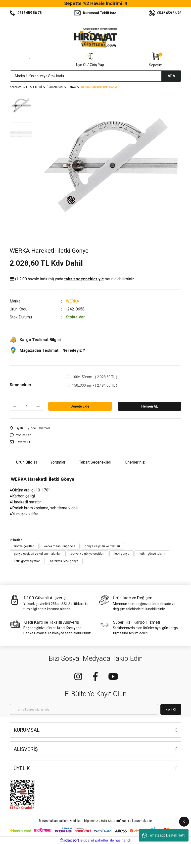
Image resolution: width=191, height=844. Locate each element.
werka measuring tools (59, 546)
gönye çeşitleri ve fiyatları (102, 546)
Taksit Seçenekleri (95, 462)
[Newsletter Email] (84, 709)
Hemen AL (149, 406)
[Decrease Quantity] (15, 406)
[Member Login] (90, 60)
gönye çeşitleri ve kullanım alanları (37, 553)
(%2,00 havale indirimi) (72, 279)
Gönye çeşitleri (24, 546)
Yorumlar (57, 462)
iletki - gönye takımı (152, 553)
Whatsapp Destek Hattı (163, 835)
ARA (171, 75)
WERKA (72, 301)
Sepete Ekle (80, 406)
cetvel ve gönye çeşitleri (87, 553)
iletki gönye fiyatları (27, 561)
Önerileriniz (135, 462)
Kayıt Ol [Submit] (171, 709)
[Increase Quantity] (38, 406)
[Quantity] (26, 406)
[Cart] (155, 60)
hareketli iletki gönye (64, 561)
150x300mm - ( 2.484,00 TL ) (94, 385)
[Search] (95, 76)
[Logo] (95, 38)
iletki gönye (121, 553)
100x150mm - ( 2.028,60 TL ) (94, 377)
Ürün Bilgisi (26, 462)
